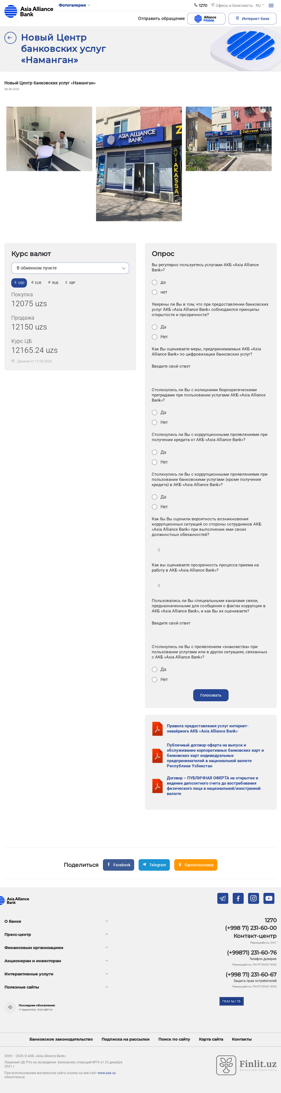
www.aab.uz (107, 1073)
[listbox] (70, 268)
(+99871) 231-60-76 (252, 952)
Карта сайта (211, 1039)
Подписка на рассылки (126, 1039)
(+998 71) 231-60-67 (251, 974)
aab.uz (28, 11)
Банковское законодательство (61, 1039)
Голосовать (210, 695)
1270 (271, 920)
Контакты (242, 1039)
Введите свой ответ (171, 366)
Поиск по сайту (174, 1039)
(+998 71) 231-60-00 (251, 928)
